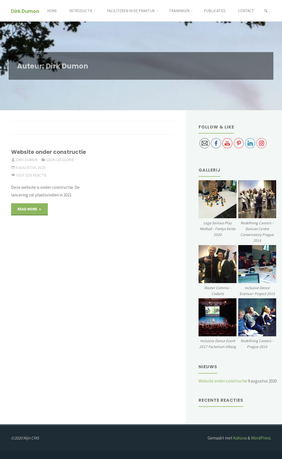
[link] (266, 11)
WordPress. (261, 438)
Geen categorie (60, 159)
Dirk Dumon (25, 11)
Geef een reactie (31, 175)
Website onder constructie (48, 152)
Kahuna (239, 438)
